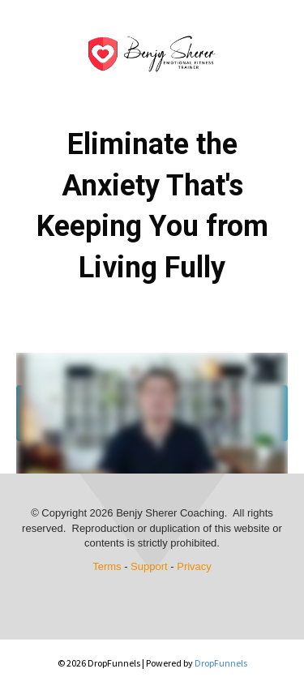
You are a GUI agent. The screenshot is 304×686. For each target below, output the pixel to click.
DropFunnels (221, 663)
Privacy (194, 566)
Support (149, 566)
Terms (106, 566)
